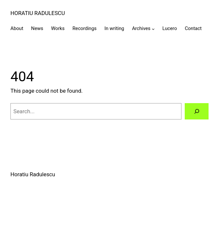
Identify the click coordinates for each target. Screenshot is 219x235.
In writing (114, 28)
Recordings (84, 28)
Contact (193, 28)
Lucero (170, 28)
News (37, 28)
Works (57, 28)
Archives (141, 28)
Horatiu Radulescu (37, 13)
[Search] (197, 111)
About (16, 28)
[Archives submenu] (153, 28)
